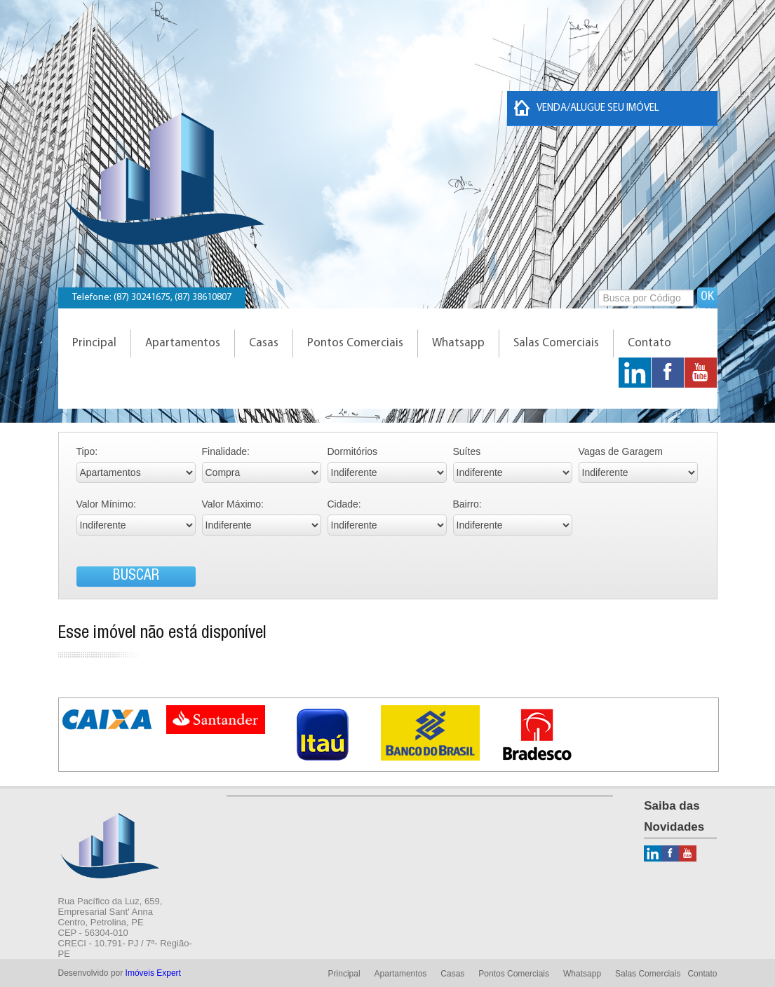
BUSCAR (136, 576)
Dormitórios (353, 451)
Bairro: (467, 504)
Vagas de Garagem (621, 451)
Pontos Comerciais (355, 343)
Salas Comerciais (556, 343)
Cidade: (344, 504)
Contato (649, 343)
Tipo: (87, 451)
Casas (263, 343)
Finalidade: (226, 451)
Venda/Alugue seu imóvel (586, 108)
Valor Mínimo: (106, 504)
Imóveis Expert (153, 973)
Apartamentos (182, 343)
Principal (94, 343)
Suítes (467, 451)
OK (707, 297)
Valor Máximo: (233, 504)
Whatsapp (458, 343)
